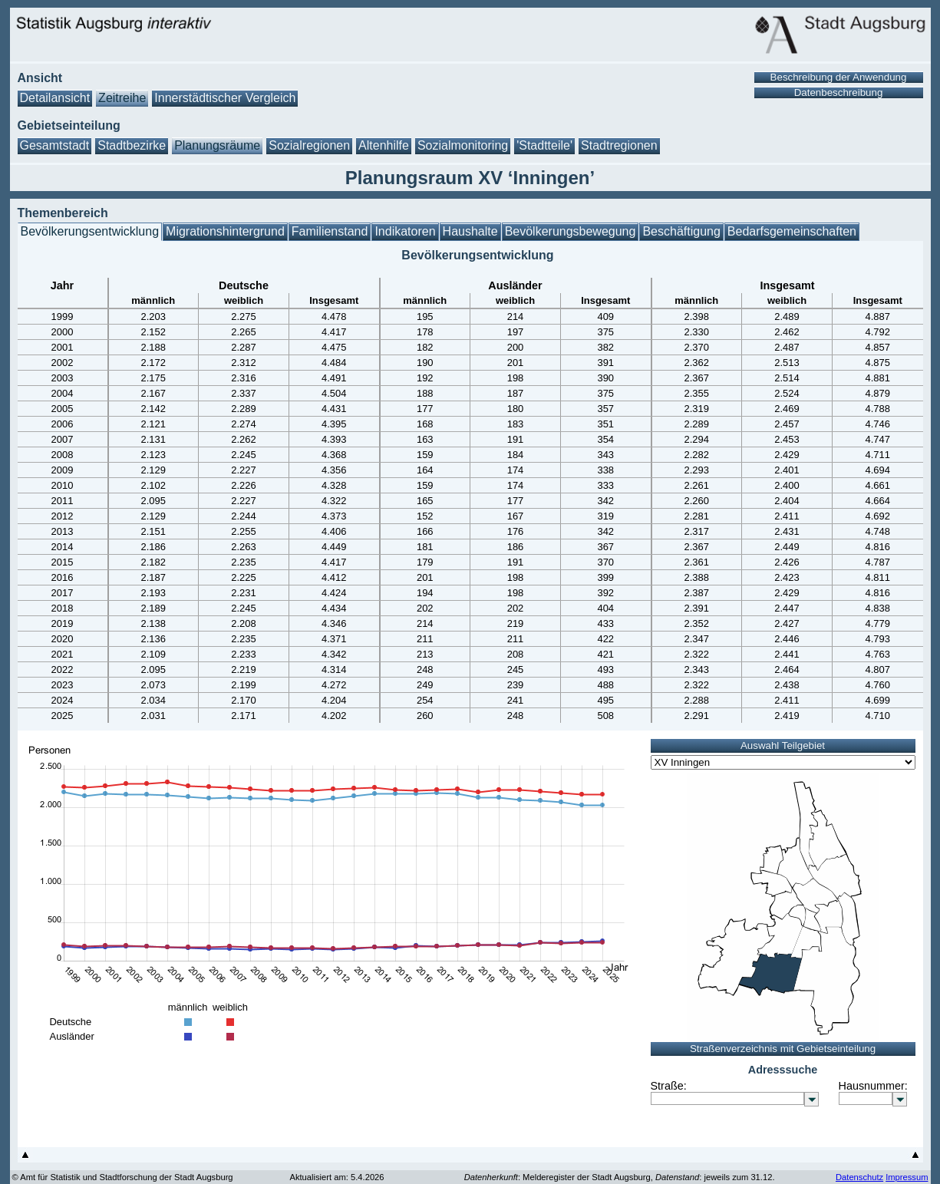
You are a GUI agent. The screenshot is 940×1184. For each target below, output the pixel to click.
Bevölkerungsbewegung (570, 231)
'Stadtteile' (544, 145)
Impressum (907, 1177)
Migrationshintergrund (225, 231)
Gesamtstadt (55, 145)
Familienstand (330, 231)
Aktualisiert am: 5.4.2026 (336, 1177)
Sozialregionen (309, 145)
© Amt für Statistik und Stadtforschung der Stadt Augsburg (122, 1177)
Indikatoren (404, 231)
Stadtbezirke (131, 145)
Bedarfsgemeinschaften (791, 231)
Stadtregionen (619, 145)
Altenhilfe (383, 145)
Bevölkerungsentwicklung (90, 231)
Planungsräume (217, 145)
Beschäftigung (681, 231)
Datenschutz (859, 1177)
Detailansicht (55, 97)
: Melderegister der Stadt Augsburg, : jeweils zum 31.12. (619, 1177)
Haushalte (470, 231)
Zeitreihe (122, 97)
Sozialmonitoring (462, 145)
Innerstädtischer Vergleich (224, 97)
